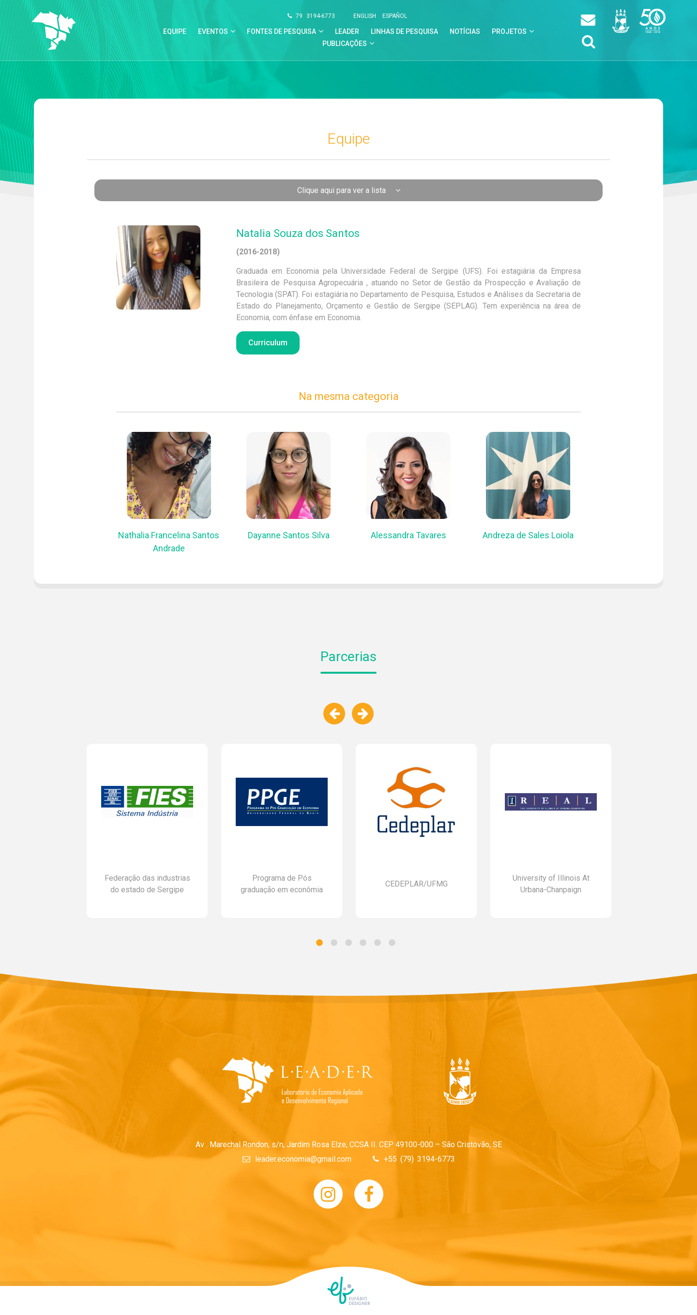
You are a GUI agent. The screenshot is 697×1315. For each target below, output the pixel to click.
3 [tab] (348, 943)
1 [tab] (319, 943)
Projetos (509, 31)
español (394, 16)
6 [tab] (392, 943)
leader (347, 31)
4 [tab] (363, 943)
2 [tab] (334, 943)
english (364, 16)
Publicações (344, 43)
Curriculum (268, 342)
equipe (174, 31)
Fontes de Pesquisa (281, 31)
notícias (465, 31)
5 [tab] (377, 943)
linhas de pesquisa (404, 31)
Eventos (213, 31)
